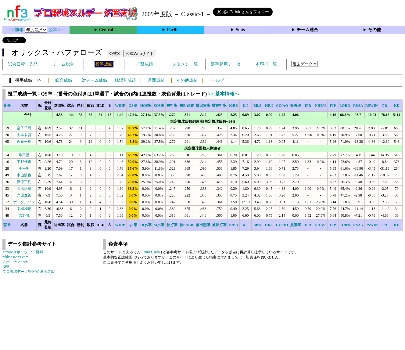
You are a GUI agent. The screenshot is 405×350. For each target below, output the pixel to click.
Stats (240, 29)
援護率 (295, 105)
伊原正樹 (24, 182)
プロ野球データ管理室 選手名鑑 (28, 271)
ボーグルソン (24, 202)
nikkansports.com (15, 257)
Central (106, 29)
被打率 (172, 105)
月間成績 (156, 80)
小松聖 (24, 168)
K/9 (246, 105)
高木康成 (24, 188)
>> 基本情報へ (223, 93)
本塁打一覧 (266, 64)
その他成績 (187, 80)
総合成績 (63, 80)
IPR (308, 105)
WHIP (120, 105)
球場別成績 (125, 80)
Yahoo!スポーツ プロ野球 (22, 252)
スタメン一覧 (185, 64)
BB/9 (257, 105)
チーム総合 (307, 29)
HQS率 (146, 105)
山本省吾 (24, 135)
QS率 (133, 105)
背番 (7, 105)
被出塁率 (203, 105)
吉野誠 (24, 215)
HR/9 (269, 105)
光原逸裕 (24, 195)
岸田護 (24, 155)
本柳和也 (24, 209)
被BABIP (187, 105)
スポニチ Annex (15, 262)
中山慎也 (24, 175)
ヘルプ (217, 80)
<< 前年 (17, 29)
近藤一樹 (24, 141)
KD (397, 105)
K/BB (233, 105)
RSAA (358, 105)
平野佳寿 (24, 162)
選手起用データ (226, 64)
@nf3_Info (152, 252)
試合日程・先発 (23, 64)
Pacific (173, 29)
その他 (374, 29)
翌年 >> (55, 29)
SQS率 (159, 105)
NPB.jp (7, 267)
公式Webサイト (140, 53)
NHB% (320, 105)
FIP (333, 105)
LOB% (345, 105)
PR (384, 105)
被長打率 (219, 105)
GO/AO (282, 105)
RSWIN (371, 105)
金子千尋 (24, 128)
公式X (114, 53)
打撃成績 (144, 64)
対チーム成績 (94, 80)
